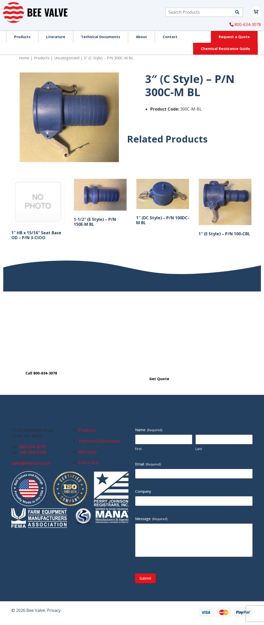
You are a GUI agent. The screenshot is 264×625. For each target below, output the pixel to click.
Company (143, 491)
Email (148, 464)
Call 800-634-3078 (41, 373)
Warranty (87, 452)
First (138, 448)
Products (42, 57)
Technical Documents (99, 441)
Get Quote (159, 378)
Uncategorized (66, 57)
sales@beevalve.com (31, 463)
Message (151, 518)
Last (198, 448)
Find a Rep (88, 462)
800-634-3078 (245, 24)
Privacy (54, 610)
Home (24, 57)
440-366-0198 (33, 452)
